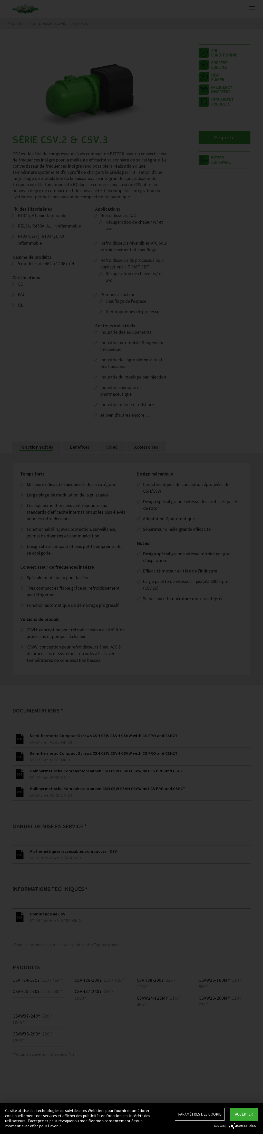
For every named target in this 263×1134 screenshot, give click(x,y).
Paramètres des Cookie (199, 1114)
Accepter (244, 1114)
